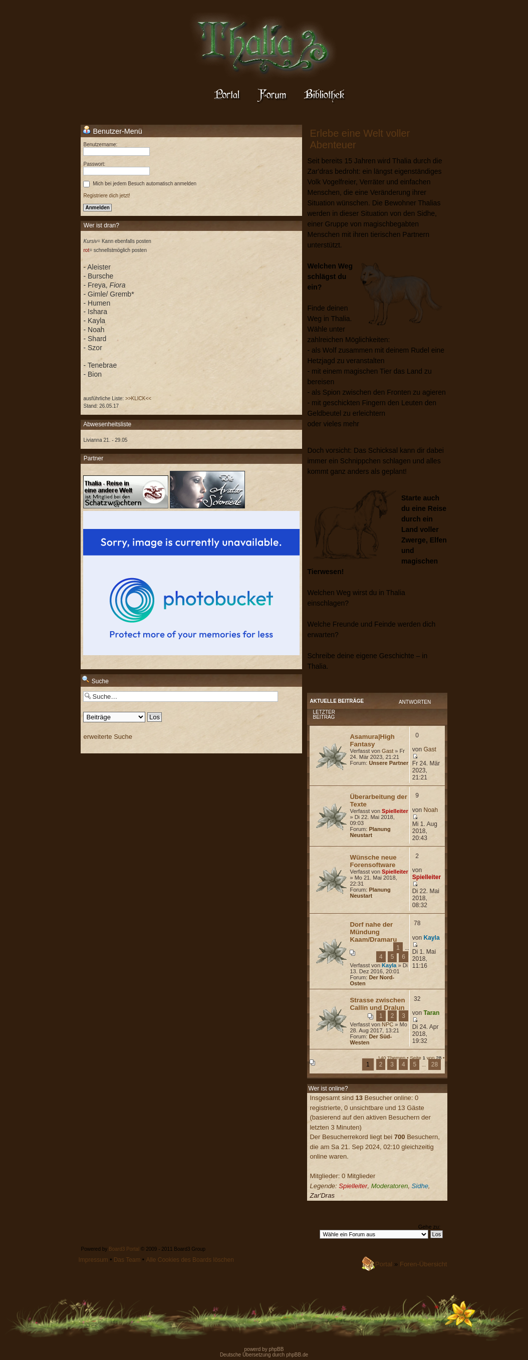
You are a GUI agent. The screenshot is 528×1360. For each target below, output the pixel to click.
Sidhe (420, 1186)
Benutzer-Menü (112, 130)
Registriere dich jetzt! (106, 195)
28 (434, 1064)
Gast (387, 751)
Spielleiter (395, 811)
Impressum (93, 1259)
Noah (431, 809)
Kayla (389, 965)
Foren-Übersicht (423, 1264)
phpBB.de (297, 1354)
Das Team (127, 1259)
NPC (387, 1024)
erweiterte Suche (107, 736)
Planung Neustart (370, 832)
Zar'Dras (322, 1195)
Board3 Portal (124, 1249)
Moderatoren (389, 1186)
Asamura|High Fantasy (372, 740)
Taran (432, 1012)
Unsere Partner (388, 763)
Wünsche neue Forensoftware (373, 861)
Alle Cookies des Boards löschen (189, 1259)
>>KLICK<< (138, 398)
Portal (383, 1264)
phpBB (276, 1349)
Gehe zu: (429, 1227)
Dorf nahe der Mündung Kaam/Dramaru (373, 932)
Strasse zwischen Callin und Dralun (377, 1003)
